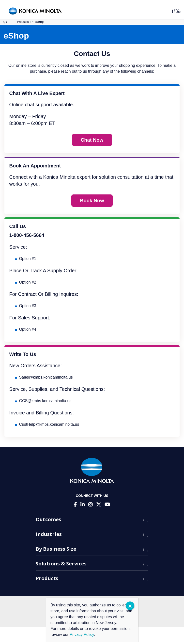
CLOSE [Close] (130, 605)
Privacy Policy (82, 634)
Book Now (92, 200)
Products (23, 22)
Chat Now (92, 140)
